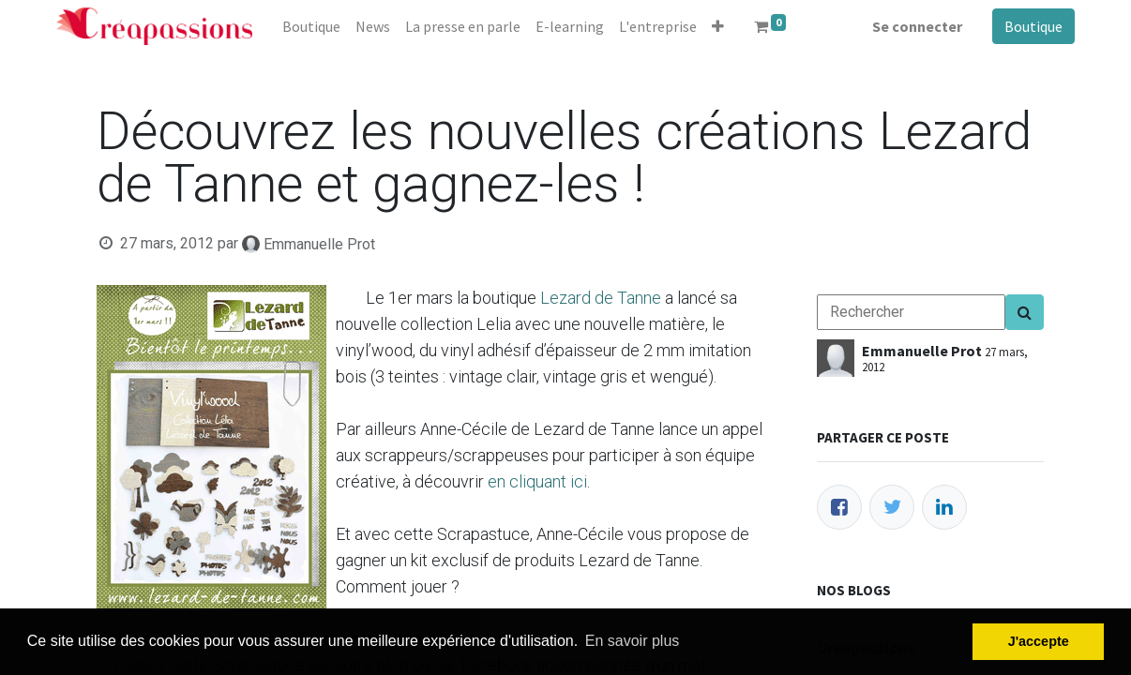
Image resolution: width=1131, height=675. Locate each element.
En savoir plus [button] (632, 641)
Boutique (1033, 26)
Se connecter (917, 26)
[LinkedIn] (944, 507)
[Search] (1024, 312)
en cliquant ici (537, 481)
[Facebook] (839, 507)
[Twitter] (891, 507)
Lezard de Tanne (600, 298)
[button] (717, 26)
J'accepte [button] (1038, 641)
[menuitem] (311, 26)
